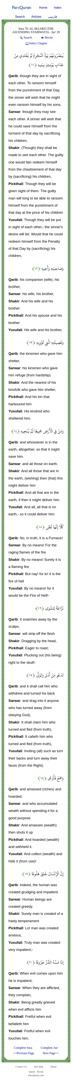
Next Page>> (51, 1053)
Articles (36, 16)
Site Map (38, 1066)
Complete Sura (23, 1047)
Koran (40, 1071)
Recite (47, 37)
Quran (32, 1071)
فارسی (52, 16)
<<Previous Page (23, 1053)
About (53, 1066)
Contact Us (21, 1066)
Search (20, 16)
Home (43, 7)
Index (57, 7)
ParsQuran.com (36, 1075)
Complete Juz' (49, 1047)
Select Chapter (36, 43)
